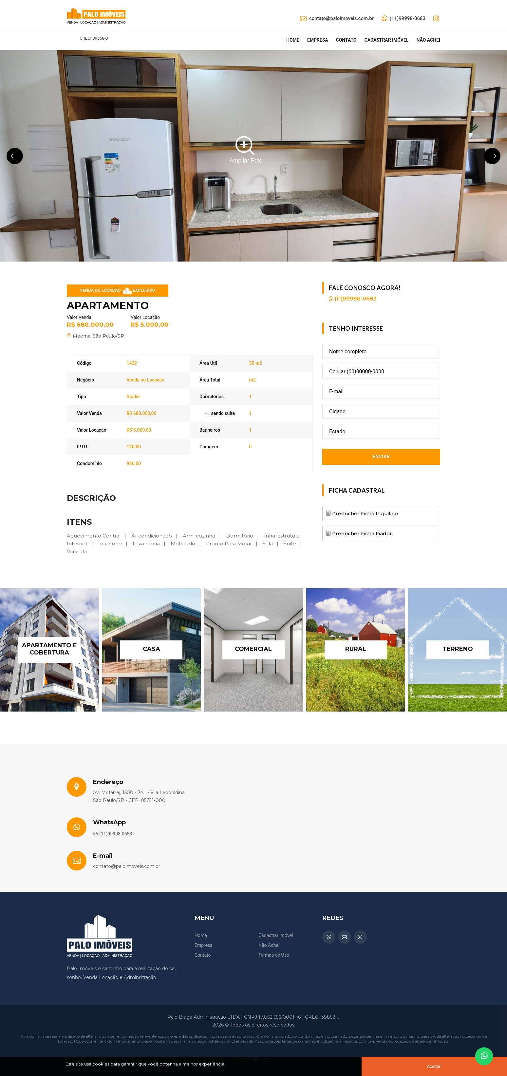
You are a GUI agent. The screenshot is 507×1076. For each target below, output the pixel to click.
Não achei (428, 40)
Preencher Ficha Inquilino (364, 513)
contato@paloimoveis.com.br (337, 18)
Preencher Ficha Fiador (361, 533)
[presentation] (15, 156)
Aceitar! (434, 1066)
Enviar (381, 456)
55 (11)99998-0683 (112, 833)
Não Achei (268, 945)
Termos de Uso (273, 955)
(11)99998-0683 (403, 18)
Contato (346, 40)
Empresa (317, 40)
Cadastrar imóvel (386, 40)
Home (292, 40)
